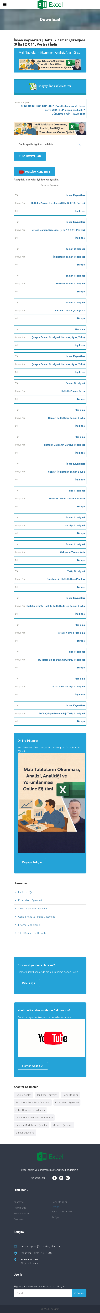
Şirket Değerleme (25, 1132)
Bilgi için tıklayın (32, 862)
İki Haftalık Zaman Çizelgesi (69, 256)
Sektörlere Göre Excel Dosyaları (33, 1102)
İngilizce (80, 211)
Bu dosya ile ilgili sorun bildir (36, 144)
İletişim (55, 1217)
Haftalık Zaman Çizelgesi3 (70, 310)
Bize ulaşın (29, 983)
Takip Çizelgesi (76, 490)
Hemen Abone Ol (32, 1065)
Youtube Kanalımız (34, 172)
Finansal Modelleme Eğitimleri (31, 1125)
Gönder (79, 1293)
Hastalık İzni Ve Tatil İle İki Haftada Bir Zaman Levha (55, 606)
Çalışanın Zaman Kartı (72, 552)
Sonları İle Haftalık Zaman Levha (66, 418)
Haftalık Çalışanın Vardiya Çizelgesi (64, 444)
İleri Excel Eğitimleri (28, 892)
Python (55, 1206)
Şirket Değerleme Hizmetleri (33, 933)
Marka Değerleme (62, 1125)
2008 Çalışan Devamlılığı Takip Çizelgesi (62, 713)
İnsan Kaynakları (75, 195)
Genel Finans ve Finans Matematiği (37, 916)
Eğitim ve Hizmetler (62, 1211)
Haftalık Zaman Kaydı (73, 391)
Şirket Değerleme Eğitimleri (32, 908)
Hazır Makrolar (70, 1095)
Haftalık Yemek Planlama (71, 632)
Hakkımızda (20, 1207)
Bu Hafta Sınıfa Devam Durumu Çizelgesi (61, 659)
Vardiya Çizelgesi (75, 525)
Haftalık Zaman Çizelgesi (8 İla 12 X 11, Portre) (58, 203)
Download (19, 1219)
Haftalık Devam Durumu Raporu (67, 498)
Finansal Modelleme (29, 925)
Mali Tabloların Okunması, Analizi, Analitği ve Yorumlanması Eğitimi (52, 60)
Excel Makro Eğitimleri (30, 900)
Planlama (79, 329)
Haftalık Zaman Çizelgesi (70, 283)
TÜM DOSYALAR (30, 156)
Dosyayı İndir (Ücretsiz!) (50, 86)
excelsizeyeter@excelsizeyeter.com (41, 1246)
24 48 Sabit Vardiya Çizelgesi (68, 686)
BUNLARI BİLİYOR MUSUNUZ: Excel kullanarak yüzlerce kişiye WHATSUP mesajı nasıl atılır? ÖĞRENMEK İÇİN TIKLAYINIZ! (53, 110)
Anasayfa (19, 1202)
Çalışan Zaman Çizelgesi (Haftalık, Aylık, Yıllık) (58, 337)
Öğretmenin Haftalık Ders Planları (66, 579)
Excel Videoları (23, 1095)
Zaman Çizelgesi (75, 249)
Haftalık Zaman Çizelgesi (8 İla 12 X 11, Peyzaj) (58, 230)
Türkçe (81, 264)
